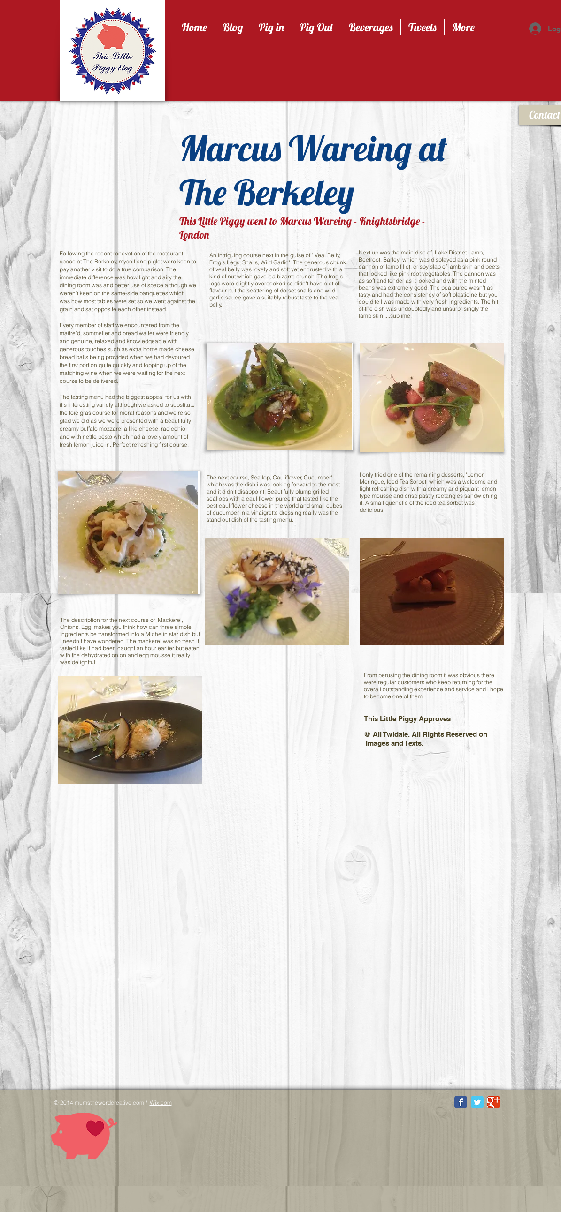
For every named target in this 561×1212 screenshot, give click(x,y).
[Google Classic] (493, 1102)
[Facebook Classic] (460, 1102)
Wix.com (161, 1102)
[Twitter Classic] (477, 1102)
